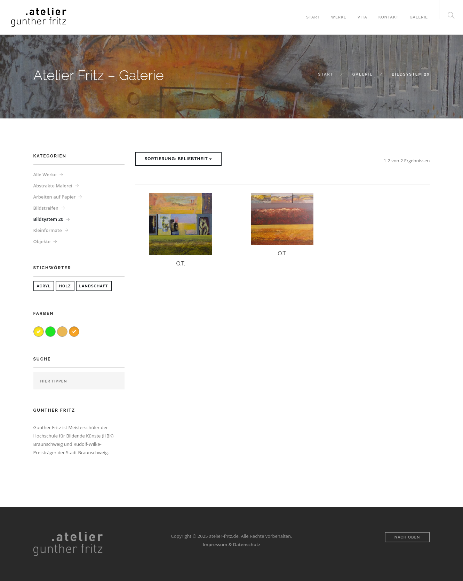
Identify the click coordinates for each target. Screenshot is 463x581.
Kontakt (388, 17)
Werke (338, 17)
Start (313, 17)
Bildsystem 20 (48, 219)
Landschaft (93, 286)
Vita (362, 17)
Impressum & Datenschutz (232, 544)
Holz (65, 286)
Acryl (44, 286)
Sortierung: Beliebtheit (178, 158)
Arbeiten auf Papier (54, 197)
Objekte (42, 241)
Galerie (419, 17)
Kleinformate (47, 230)
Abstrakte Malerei (52, 186)
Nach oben (407, 537)
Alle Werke (45, 174)
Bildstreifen (46, 208)
